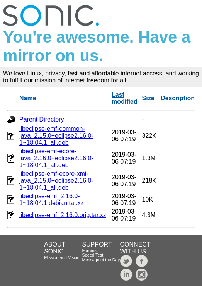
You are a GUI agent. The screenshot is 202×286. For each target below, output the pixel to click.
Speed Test (92, 255)
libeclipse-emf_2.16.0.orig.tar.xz (62, 215)
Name (27, 98)
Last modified (124, 98)
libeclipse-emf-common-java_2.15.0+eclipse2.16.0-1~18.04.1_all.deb (56, 135)
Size (148, 98)
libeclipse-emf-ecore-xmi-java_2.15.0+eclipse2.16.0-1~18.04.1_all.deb (56, 180)
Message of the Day (101, 259)
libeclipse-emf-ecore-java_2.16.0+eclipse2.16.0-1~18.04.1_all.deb (56, 158)
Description (178, 98)
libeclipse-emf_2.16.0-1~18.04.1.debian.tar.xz (51, 199)
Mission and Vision (62, 257)
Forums (89, 250)
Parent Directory (41, 119)
